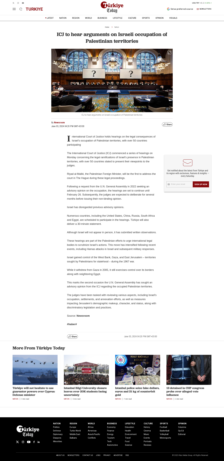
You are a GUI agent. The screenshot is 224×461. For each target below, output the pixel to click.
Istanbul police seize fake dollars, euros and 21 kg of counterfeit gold (137, 391)
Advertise (118, 455)
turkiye (34, 9)
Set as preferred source (180, 9)
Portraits (148, 441)
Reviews (147, 445)
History (147, 427)
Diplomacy (58, 434)
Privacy (106, 455)
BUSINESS (102, 18)
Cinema (147, 430)
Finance (110, 430)
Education (129, 427)
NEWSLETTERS (204, 9)
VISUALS (173, 18)
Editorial (181, 434)
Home (107, 27)
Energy (110, 434)
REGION (75, 18)
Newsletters (73, 455)
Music (146, 434)
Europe (73, 427)
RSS (127, 455)
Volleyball (164, 434)
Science (128, 445)
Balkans (73, 438)
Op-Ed (181, 430)
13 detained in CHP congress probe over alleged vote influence (185, 391)
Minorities (57, 441)
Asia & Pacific (94, 434)
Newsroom (59, 122)
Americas (92, 430)
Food (127, 441)
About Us (60, 455)
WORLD (88, 18)
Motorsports (165, 438)
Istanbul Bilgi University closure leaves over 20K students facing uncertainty (85, 391)
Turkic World (75, 430)
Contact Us (87, 455)
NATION (62, 18)
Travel (128, 438)
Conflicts (92, 438)
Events (147, 438)
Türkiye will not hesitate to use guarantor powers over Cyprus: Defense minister (34, 391)
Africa (90, 427)
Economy (111, 427)
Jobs (98, 455)
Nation (116, 27)
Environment (131, 434)
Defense (57, 430)
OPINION (159, 18)
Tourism (111, 438)
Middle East (75, 434)
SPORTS (146, 18)
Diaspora (57, 438)
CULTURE (132, 18)
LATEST (50, 18)
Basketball (164, 430)
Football (163, 427)
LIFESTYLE (117, 18)
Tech (109, 441)
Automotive (112, 445)
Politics (56, 427)
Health (128, 430)
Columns (182, 427)
